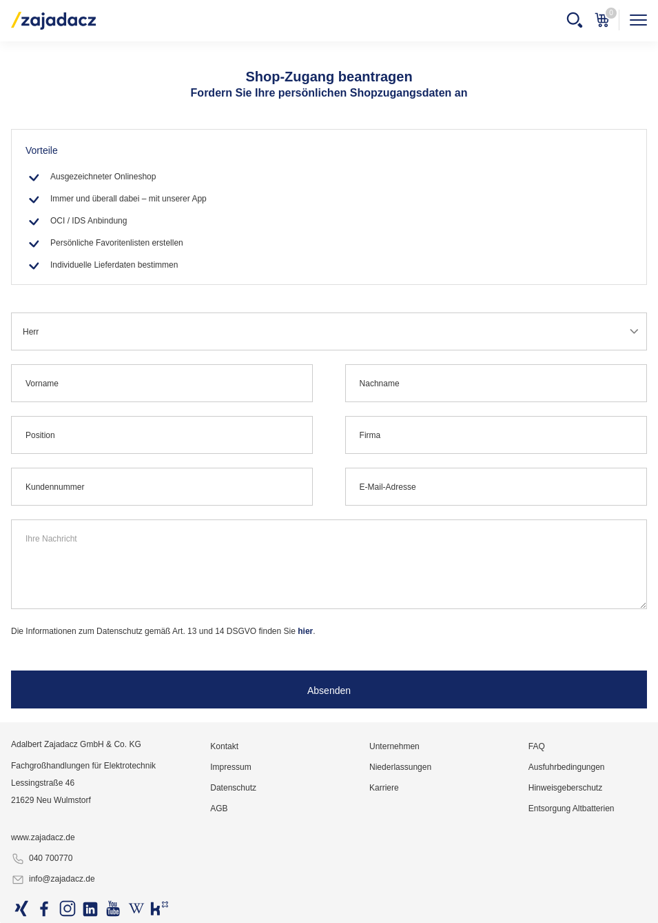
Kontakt (224, 746)
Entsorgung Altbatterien (571, 808)
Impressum (230, 767)
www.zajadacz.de (43, 837)
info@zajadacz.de (53, 879)
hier (305, 631)
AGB (218, 808)
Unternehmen (394, 746)
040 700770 (41, 859)
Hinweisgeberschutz (565, 788)
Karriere (384, 788)
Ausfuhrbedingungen (566, 767)
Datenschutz (233, 788)
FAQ (536, 746)
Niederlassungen (400, 767)
